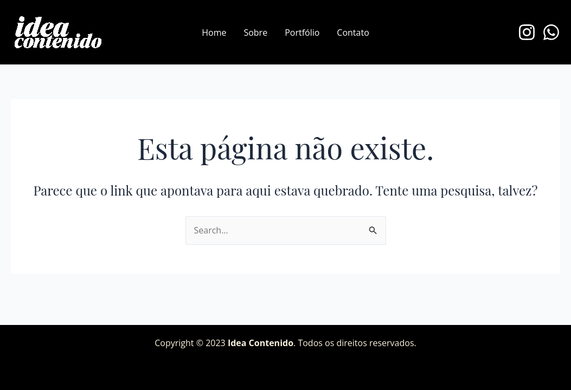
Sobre (255, 32)
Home (214, 32)
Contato (353, 32)
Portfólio (302, 32)
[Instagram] (527, 32)
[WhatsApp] (551, 32)
